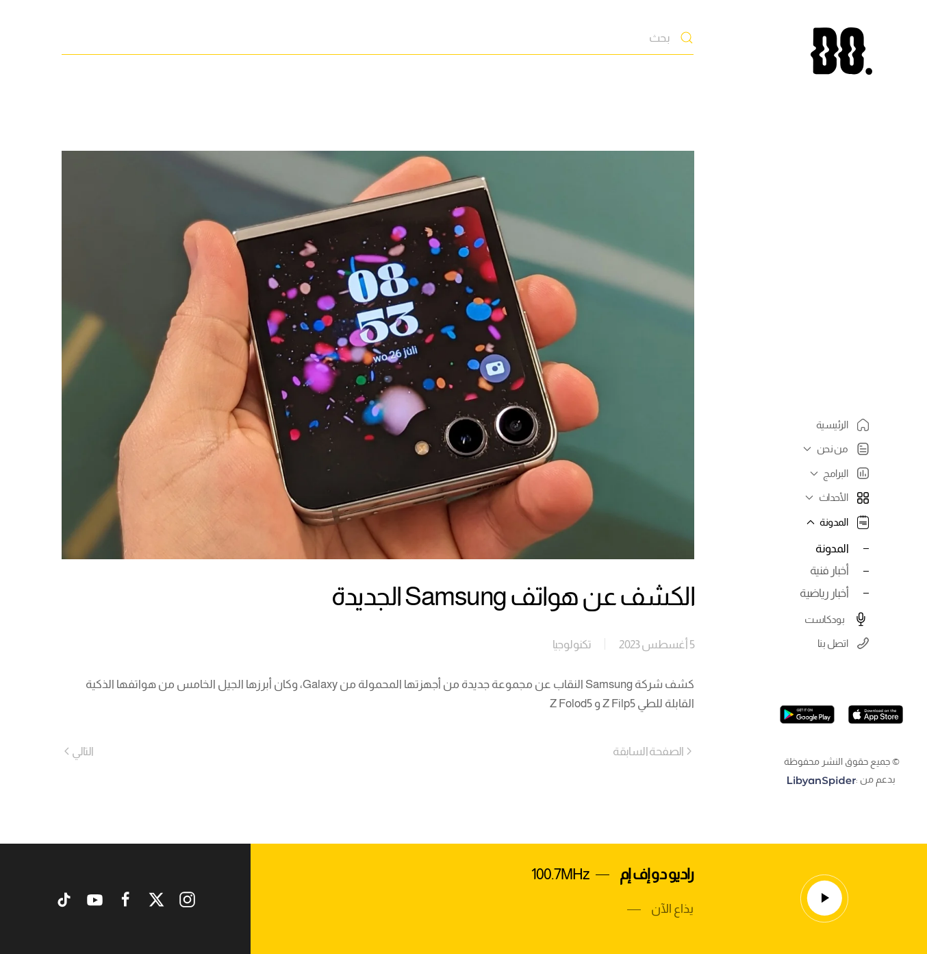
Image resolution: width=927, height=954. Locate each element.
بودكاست (836, 618)
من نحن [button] (834, 449)
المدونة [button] (836, 522)
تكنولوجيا (572, 644)
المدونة (831, 548)
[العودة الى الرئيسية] (841, 51)
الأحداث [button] (835, 497)
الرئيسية (842, 425)
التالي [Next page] (79, 751)
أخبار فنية (829, 570)
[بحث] (378, 38)
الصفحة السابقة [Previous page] (652, 751)
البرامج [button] (838, 473)
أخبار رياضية (824, 593)
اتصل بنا (843, 643)
